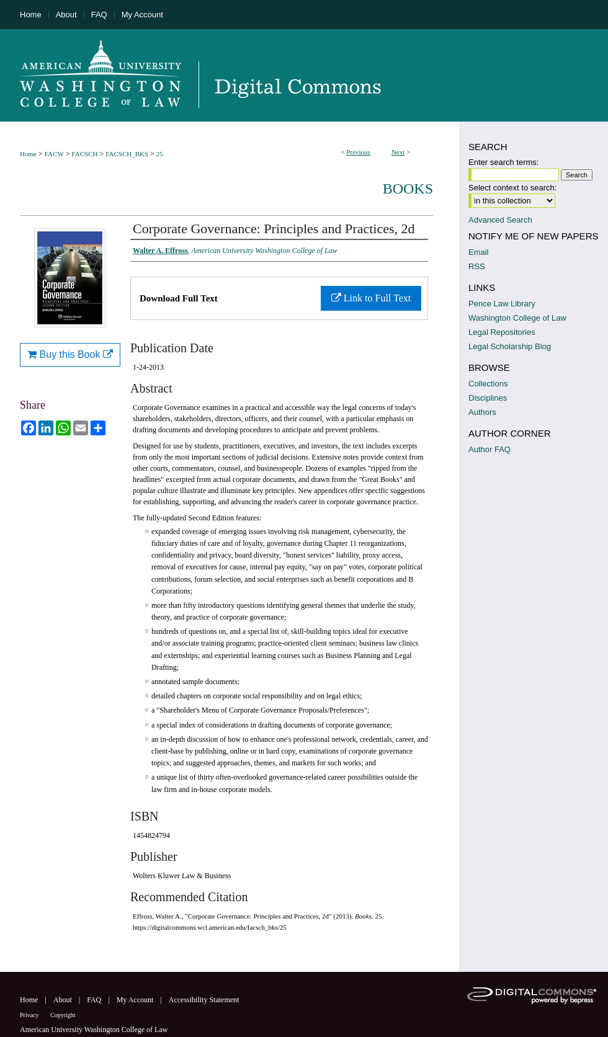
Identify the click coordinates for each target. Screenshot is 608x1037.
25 (159, 154)
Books (408, 188)
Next (398, 152)
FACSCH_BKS (126, 154)
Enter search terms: (503, 162)
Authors (482, 412)
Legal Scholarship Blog (509, 346)
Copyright (63, 1015)
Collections (488, 383)
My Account (136, 999)
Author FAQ (489, 449)
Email (478, 252)
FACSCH (84, 154)
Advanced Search (500, 220)
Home (28, 154)
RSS (476, 266)
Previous (358, 152)
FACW (54, 154)
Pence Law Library (501, 303)
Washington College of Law (517, 318)
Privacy (30, 1015)
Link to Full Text (371, 298)
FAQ (95, 999)
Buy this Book (70, 354)
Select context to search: (512, 187)
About (63, 999)
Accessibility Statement (204, 999)
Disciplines (487, 398)
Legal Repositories (501, 332)
